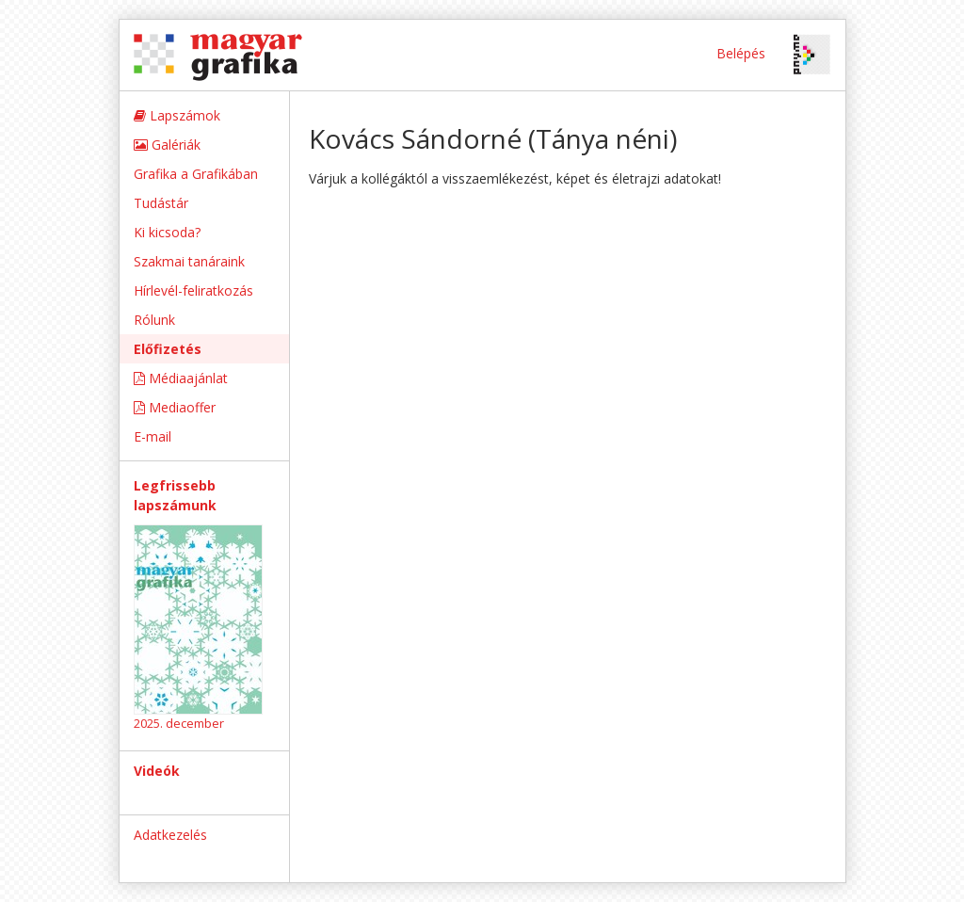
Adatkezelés (170, 835)
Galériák (167, 144)
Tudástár (161, 203)
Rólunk (154, 320)
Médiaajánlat (181, 378)
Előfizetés (167, 349)
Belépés (740, 53)
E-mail (152, 436)
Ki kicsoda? (167, 232)
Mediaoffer (175, 407)
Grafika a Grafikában (196, 174)
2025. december (179, 723)
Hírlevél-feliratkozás (193, 290)
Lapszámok (177, 115)
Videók (157, 771)
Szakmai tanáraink (189, 261)
